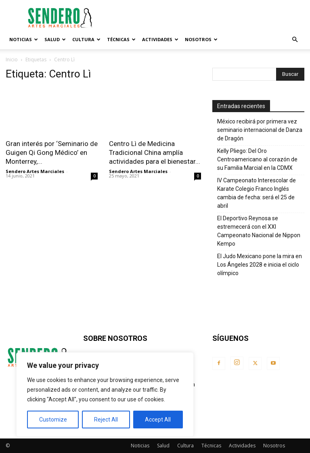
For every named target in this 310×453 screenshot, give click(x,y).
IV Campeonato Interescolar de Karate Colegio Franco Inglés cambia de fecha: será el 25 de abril (256, 193)
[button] (294, 40)
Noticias (23, 39)
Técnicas (121, 39)
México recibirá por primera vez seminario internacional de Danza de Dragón (259, 130)
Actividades (160, 39)
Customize (53, 419)
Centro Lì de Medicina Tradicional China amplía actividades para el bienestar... (154, 152)
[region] (105, 394)
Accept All (158, 419)
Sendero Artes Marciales (35, 171)
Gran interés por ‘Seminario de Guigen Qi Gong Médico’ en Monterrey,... (52, 152)
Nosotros (201, 39)
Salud (55, 39)
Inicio (12, 59)
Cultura (86, 39)
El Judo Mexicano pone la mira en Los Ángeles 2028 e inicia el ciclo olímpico (259, 264)
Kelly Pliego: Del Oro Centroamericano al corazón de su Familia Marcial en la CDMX (257, 159)
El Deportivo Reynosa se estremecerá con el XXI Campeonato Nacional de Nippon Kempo (258, 231)
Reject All (106, 419)
